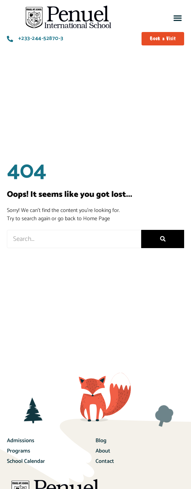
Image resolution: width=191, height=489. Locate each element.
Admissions (20, 440)
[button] (177, 17)
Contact (104, 461)
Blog (100, 440)
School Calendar (26, 461)
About (102, 451)
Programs (18, 451)
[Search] (162, 239)
